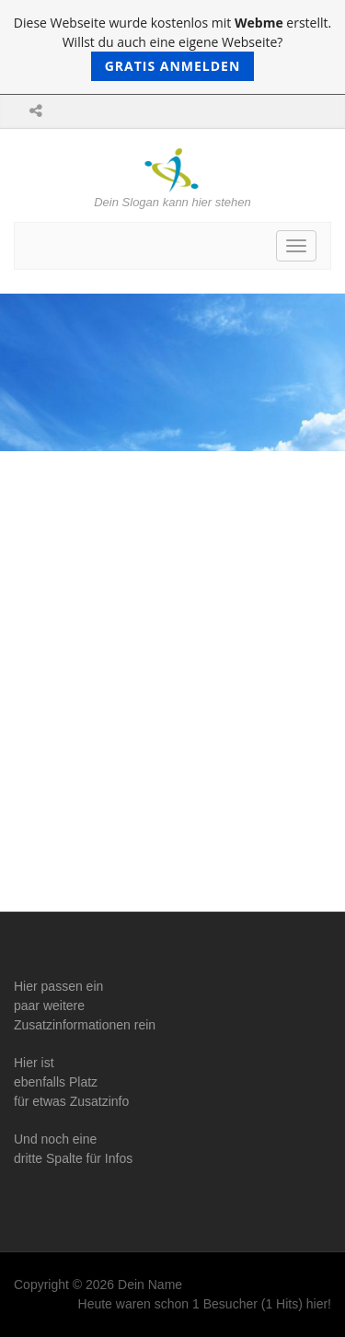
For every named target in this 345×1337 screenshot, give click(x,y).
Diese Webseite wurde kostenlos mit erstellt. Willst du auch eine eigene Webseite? (172, 47)
